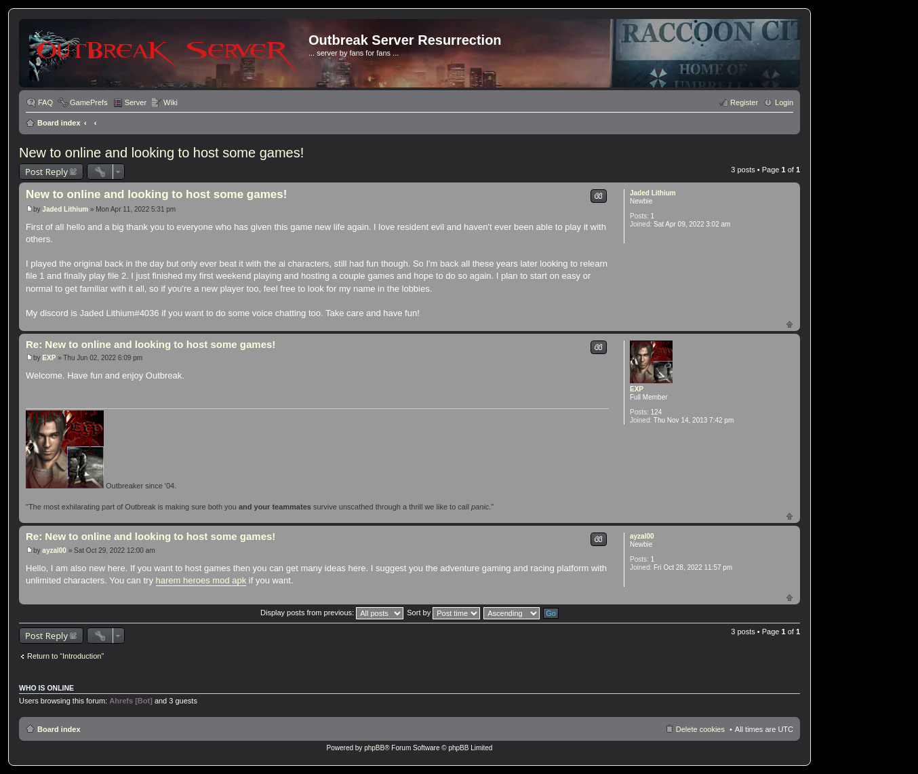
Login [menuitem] (784, 102)
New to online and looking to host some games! (161, 152)
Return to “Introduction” (65, 656)
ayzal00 (642, 536)
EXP (636, 389)
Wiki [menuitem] (170, 102)
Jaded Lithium (653, 193)
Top (789, 324)
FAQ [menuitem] (45, 102)
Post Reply (46, 172)
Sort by (443, 612)
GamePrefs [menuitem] (89, 102)
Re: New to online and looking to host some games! (150, 344)
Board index (59, 123)
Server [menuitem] (135, 102)
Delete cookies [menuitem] (700, 729)
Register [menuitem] (744, 102)
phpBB (374, 748)
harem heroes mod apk (201, 580)
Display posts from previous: (331, 612)
